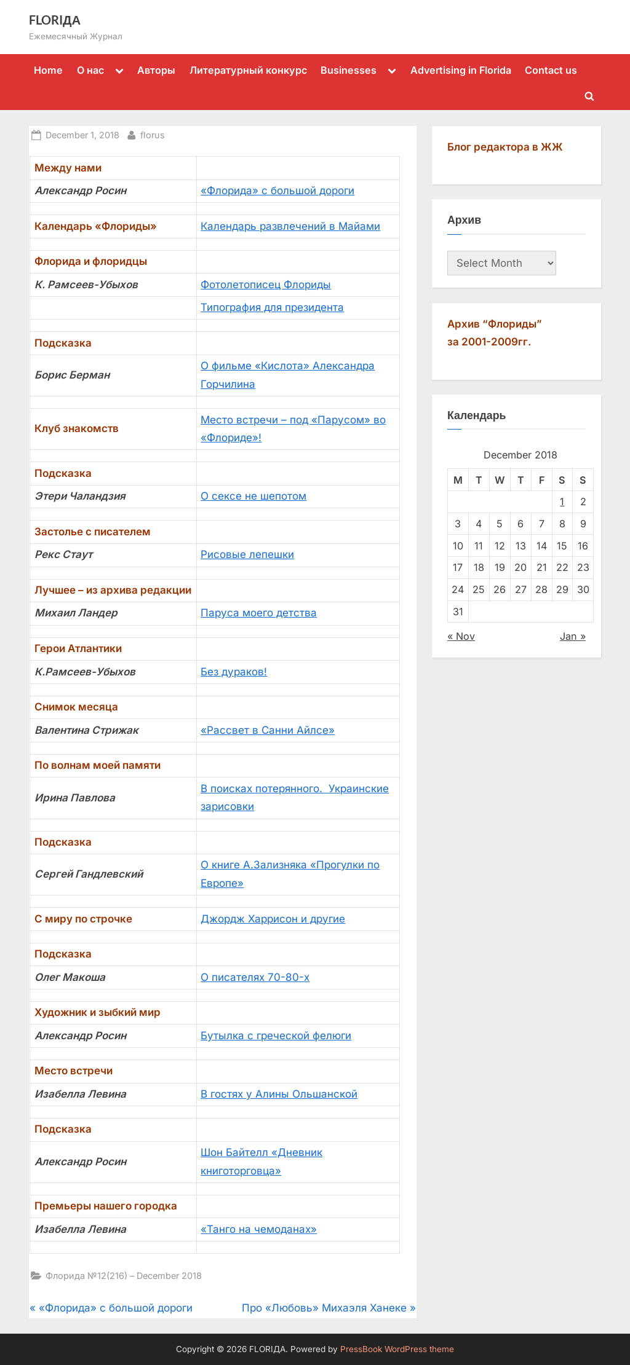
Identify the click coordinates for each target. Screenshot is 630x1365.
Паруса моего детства (259, 613)
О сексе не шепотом (253, 496)
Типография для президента (272, 307)
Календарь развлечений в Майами (290, 226)
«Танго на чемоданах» (259, 1229)
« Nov (461, 636)
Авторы (156, 70)
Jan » (573, 636)
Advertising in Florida (460, 70)
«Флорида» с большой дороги (277, 190)
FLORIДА (55, 19)
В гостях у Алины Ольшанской (279, 1094)
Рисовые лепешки (247, 554)
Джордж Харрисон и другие (273, 919)
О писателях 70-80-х (255, 977)
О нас (90, 70)
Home (48, 70)
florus (152, 133)
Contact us (551, 70)
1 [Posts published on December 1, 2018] (562, 501)
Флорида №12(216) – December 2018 (124, 1275)
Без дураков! (234, 672)
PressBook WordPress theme (397, 1349)
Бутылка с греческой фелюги (276, 1035)
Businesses (349, 70)
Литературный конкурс (248, 70)
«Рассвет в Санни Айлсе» (268, 730)
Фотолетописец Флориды (266, 284)
